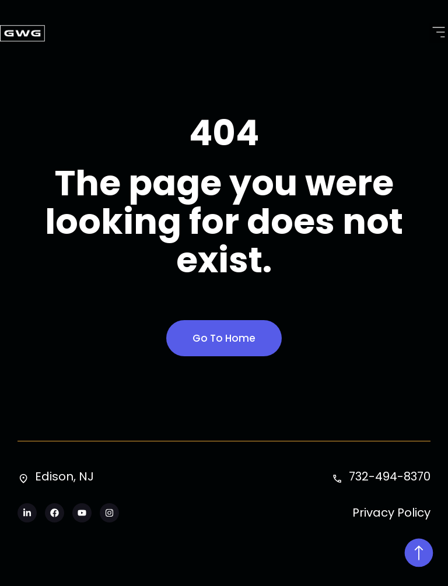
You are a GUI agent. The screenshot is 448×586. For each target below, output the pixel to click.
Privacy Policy (391, 512)
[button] (438, 33)
